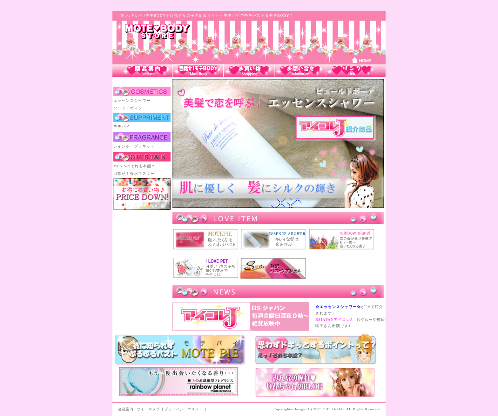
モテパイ (121, 126)
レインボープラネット (134, 146)
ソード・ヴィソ (127, 108)
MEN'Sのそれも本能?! (134, 166)
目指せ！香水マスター (134, 173)
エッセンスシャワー (132, 100)
